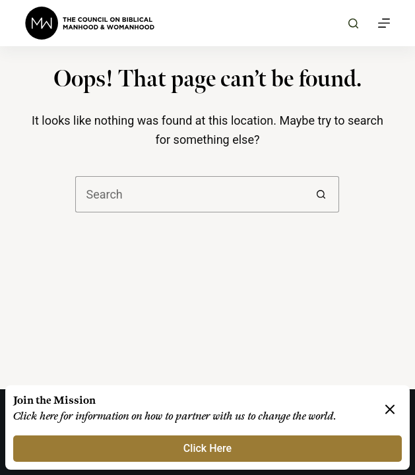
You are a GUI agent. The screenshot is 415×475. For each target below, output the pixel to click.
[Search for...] (189, 194)
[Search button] (321, 194)
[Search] (353, 23)
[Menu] (384, 23)
